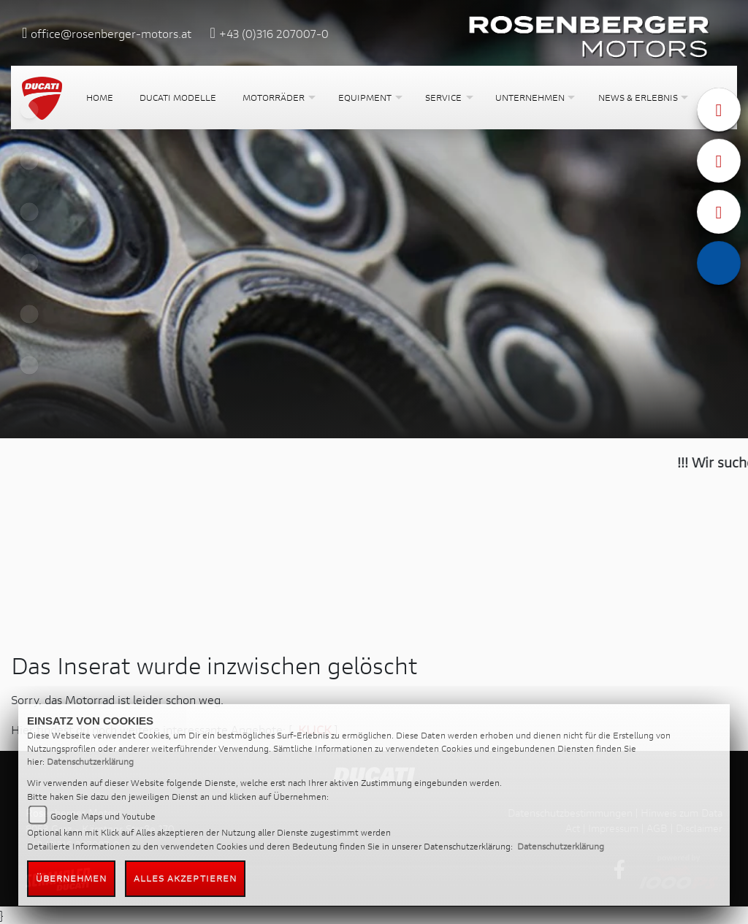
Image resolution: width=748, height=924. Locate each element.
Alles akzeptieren (185, 878)
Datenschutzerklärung (90, 761)
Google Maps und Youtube (103, 816)
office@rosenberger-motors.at (111, 33)
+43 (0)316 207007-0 (274, 33)
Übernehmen (71, 878)
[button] (277, 97)
